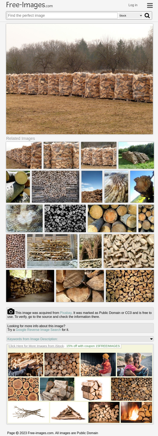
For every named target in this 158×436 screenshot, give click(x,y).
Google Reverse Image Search (38, 329)
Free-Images (29, 5)
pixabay (66, 313)
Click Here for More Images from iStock (36, 346)
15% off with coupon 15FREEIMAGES (93, 346)
